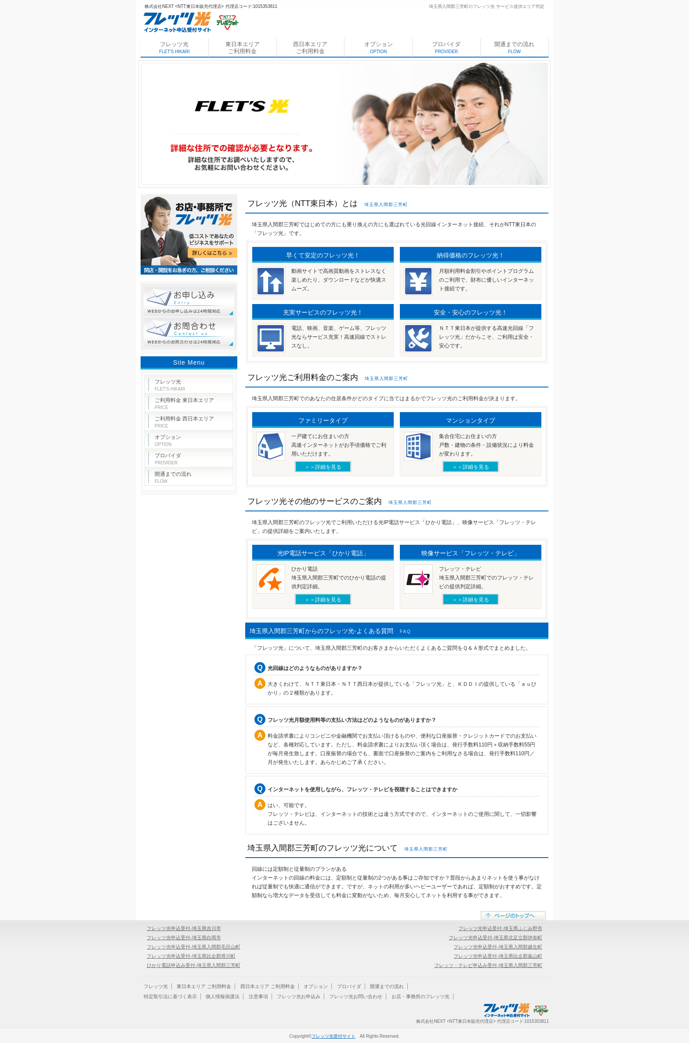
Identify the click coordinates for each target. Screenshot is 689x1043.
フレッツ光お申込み (298, 996)
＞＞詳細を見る (323, 467)
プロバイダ (446, 47)
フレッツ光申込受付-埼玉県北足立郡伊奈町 (495, 937)
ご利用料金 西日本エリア (184, 422)
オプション (378, 47)
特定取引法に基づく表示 (170, 996)
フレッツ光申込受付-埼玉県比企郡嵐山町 (497, 956)
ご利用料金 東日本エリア (184, 403)
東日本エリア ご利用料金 (242, 47)
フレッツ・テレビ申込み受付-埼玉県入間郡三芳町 (488, 965)
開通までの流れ (514, 47)
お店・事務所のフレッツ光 (421, 996)
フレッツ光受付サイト (333, 1036)
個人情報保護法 (222, 996)
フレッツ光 (174, 47)
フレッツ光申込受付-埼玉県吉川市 (184, 928)
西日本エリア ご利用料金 (310, 47)
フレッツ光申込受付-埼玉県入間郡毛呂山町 (193, 946)
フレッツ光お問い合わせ (355, 996)
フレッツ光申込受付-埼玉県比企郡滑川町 (191, 956)
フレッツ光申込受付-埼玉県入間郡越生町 (497, 946)
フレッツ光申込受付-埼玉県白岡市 (184, 937)
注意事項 (258, 996)
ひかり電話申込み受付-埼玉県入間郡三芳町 (193, 965)
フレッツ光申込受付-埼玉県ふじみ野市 (500, 928)
